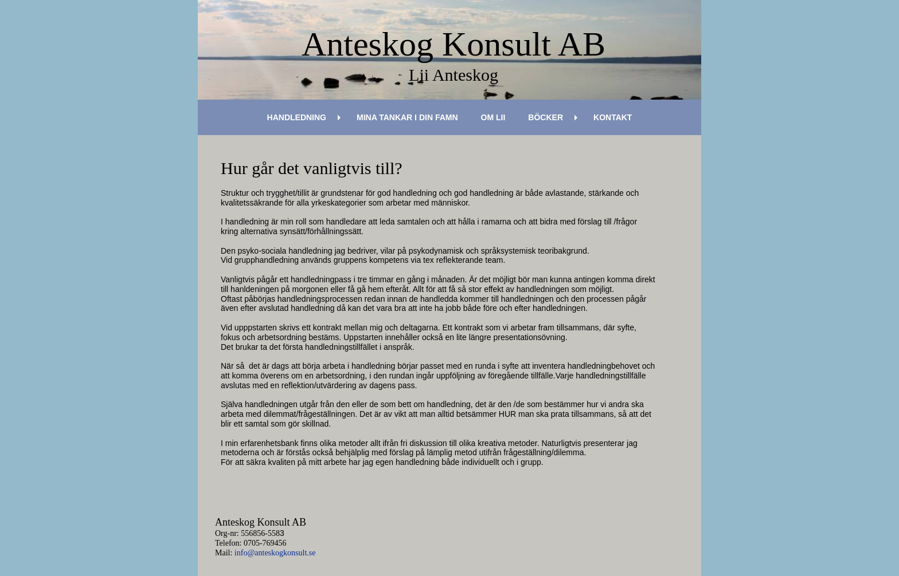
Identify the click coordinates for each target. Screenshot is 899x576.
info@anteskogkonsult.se (275, 553)
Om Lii (493, 117)
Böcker (545, 117)
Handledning (296, 117)
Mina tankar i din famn (407, 117)
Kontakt (612, 117)
